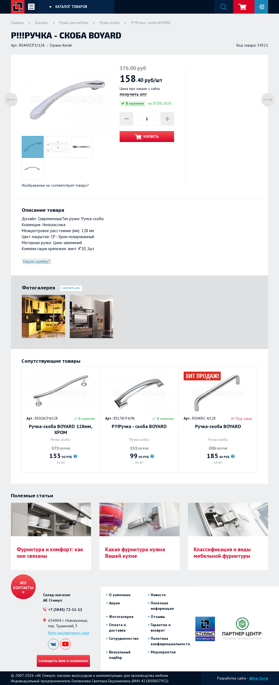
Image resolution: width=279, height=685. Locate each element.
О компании (120, 594)
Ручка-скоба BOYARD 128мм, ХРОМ (60, 429)
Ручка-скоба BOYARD (218, 426)
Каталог (41, 22)
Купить (151, 136)
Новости (158, 594)
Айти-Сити (258, 678)
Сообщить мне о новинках (63, 661)
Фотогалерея (121, 616)
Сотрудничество (123, 638)
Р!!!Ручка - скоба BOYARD (139, 426)
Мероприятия (163, 652)
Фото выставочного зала (68, 632)
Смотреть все (71, 288)
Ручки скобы (110, 22)
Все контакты (23, 585)
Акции (114, 603)
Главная (17, 22)
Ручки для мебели (73, 22)
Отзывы (158, 616)
